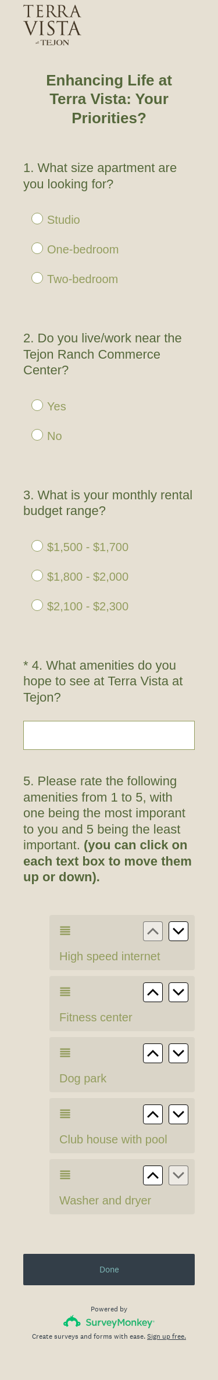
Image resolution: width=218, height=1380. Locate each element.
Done (109, 1227)
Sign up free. (166, 1294)
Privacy (83, 1351)
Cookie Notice (124, 1351)
